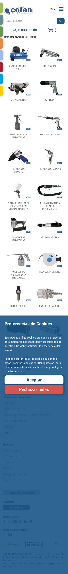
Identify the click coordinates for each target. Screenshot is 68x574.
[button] (61, 21)
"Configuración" (46, 363)
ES (52, 9)
